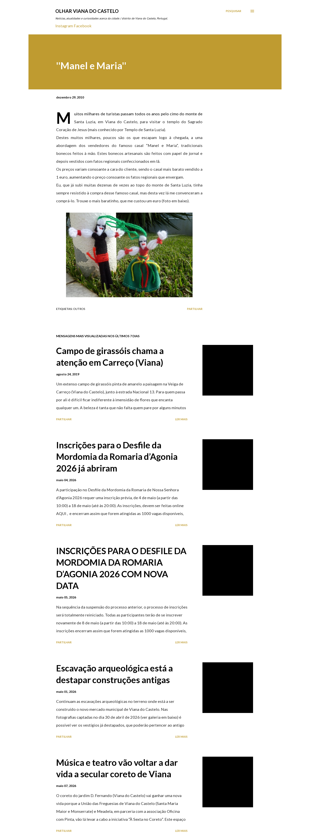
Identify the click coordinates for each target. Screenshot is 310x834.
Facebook (83, 25)
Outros (79, 309)
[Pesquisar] (233, 11)
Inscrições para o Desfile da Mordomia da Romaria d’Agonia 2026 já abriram (117, 456)
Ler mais (181, 419)
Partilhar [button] (194, 309)
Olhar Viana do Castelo (87, 11)
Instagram (64, 25)
